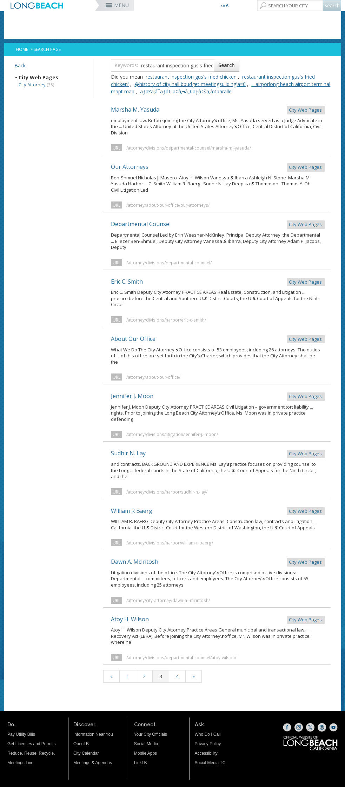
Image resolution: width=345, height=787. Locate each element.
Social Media (146, 743)
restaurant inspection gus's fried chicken (191, 76)
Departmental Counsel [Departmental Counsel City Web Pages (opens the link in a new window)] (218, 224)
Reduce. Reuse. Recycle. (31, 753)
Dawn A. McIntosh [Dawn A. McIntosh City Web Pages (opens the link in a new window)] (218, 562)
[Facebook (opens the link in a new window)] (287, 727)
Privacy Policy (208, 743)
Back (20, 65)
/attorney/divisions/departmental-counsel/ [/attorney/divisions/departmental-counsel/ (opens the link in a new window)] (169, 262)
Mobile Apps (145, 753)
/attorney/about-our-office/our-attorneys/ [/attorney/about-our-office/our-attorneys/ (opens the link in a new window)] (168, 205)
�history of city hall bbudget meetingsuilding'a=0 (190, 84)
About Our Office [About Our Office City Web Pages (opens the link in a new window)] (218, 339)
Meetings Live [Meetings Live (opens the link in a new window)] (20, 762)
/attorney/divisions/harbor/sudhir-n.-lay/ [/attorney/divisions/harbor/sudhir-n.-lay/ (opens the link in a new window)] (166, 492)
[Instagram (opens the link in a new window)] (298, 727)
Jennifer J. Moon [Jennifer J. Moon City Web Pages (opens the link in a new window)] (218, 396)
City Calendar (86, 753)
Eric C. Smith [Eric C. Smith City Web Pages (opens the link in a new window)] (218, 282)
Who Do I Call (208, 734)
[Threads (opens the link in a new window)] (322, 727)
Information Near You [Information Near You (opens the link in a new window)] (93, 734)
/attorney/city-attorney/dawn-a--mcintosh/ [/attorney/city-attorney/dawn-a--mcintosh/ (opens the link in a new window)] (168, 600)
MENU (121, 5)
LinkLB (140, 762)
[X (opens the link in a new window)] (310, 727)
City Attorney (32, 84)
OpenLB (81, 743)
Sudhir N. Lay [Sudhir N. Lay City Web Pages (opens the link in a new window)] (218, 453)
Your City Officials (150, 734)
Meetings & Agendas (92, 762)
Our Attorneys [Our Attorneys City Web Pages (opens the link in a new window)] (218, 167)
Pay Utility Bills (21, 734)
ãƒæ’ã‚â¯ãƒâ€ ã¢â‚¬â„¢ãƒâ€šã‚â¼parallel (186, 91)
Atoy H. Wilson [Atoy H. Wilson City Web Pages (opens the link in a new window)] (218, 619)
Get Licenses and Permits (31, 743)
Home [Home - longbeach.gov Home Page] (22, 49)
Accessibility (206, 753)
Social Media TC (210, 762)
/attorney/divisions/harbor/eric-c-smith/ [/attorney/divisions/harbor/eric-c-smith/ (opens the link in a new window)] (166, 320)
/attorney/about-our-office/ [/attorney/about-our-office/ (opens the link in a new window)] (153, 377)
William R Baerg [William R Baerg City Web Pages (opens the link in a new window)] (218, 511)
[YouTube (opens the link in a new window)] (333, 727)
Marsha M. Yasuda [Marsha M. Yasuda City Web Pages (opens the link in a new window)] (218, 110)
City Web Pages (38, 77)
